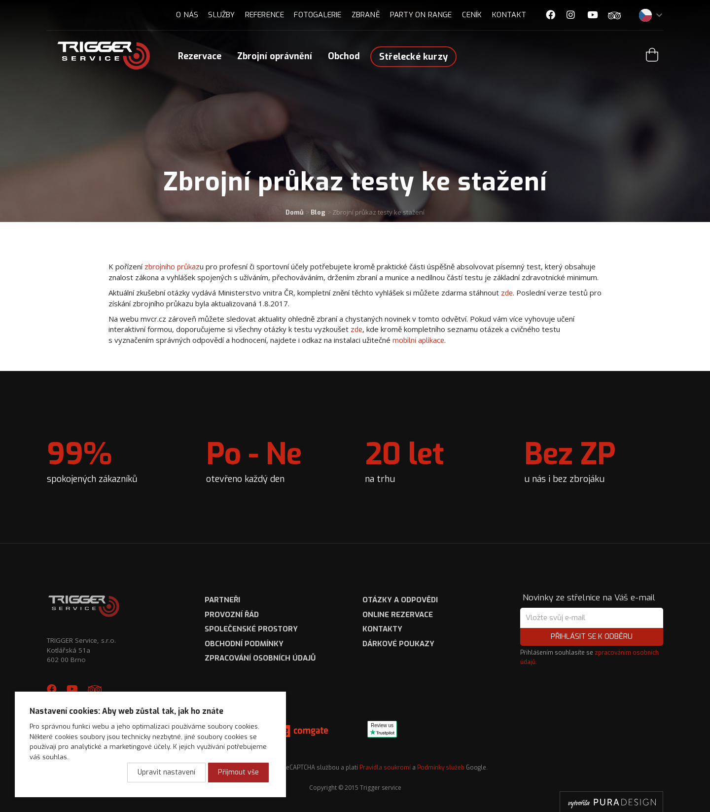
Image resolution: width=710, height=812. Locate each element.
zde (507, 293)
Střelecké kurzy (413, 57)
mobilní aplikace (418, 340)
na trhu (404, 460)
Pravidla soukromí (385, 768)
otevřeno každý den (254, 460)
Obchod (344, 56)
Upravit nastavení (166, 772)
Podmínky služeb (440, 768)
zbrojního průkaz (172, 267)
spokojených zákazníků (92, 460)
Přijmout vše (238, 772)
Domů (294, 212)
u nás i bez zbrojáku (570, 460)
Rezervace (199, 56)
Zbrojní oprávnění (274, 56)
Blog (318, 212)
